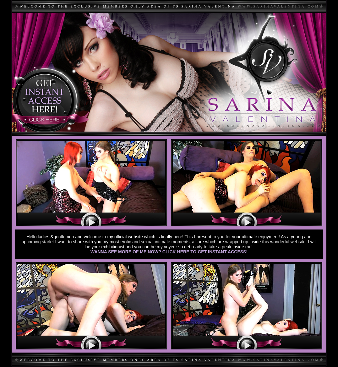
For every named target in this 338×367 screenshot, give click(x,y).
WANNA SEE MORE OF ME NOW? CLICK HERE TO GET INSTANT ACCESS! (169, 251)
